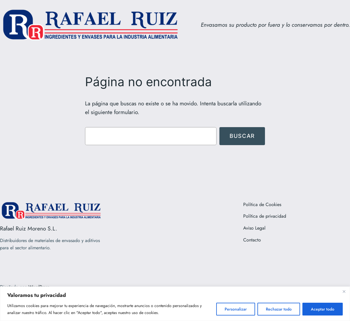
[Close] (343, 291)
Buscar (242, 135)
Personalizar (236, 309)
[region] (175, 303)
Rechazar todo (279, 309)
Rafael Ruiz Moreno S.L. (28, 228)
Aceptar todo (322, 309)
